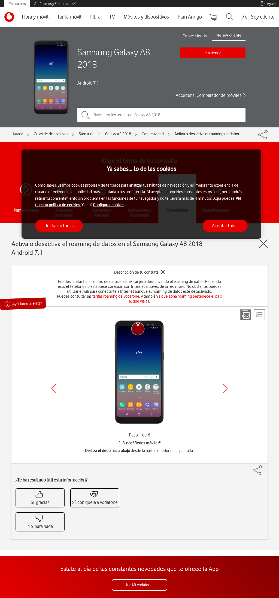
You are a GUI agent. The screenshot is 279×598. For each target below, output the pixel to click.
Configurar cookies (108, 204)
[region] (141, 194)
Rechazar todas (59, 225)
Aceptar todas (225, 225)
